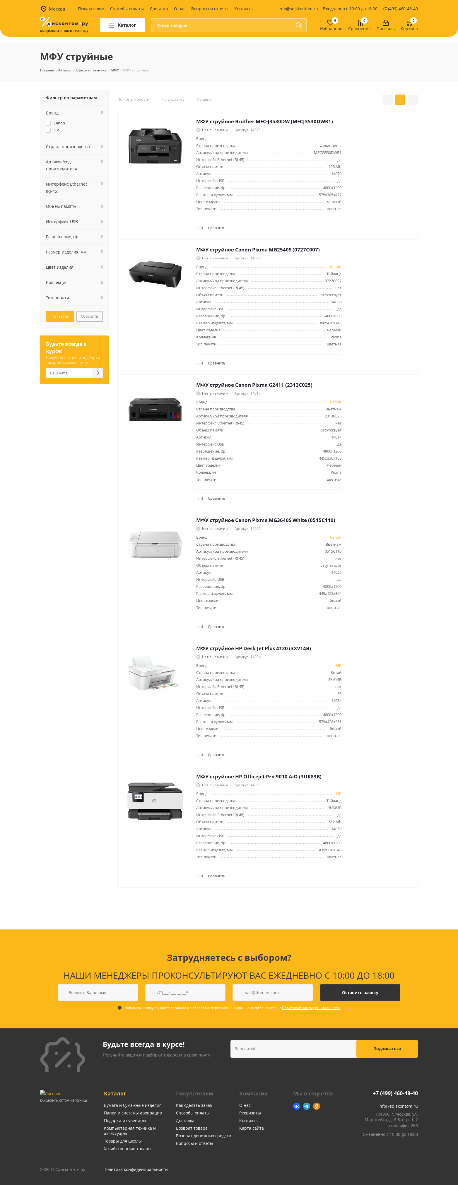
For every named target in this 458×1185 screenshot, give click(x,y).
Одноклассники (316, 1106)
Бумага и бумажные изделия (133, 1105)
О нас (179, 8)
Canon (335, 266)
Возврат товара (192, 1128)
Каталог (115, 1093)
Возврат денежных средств (203, 1135)
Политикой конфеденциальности (311, 1007)
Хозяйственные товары (127, 1148)
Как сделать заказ (194, 1105)
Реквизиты (250, 1113)
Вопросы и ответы (209, 8)
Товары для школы (123, 1141)
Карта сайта (251, 1128)
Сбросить (89, 316)
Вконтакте (296, 1106)
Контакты (244, 8)
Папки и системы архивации (133, 1113)
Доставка (159, 8)
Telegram (306, 1106)
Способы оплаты (127, 8)
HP (338, 665)
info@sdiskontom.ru (298, 8)
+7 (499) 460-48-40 (400, 8)
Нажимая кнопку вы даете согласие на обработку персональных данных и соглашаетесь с (232, 1008)
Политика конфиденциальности (135, 1169)
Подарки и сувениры (125, 1120)
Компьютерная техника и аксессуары (130, 1130)
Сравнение (359, 28)
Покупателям (91, 8)
